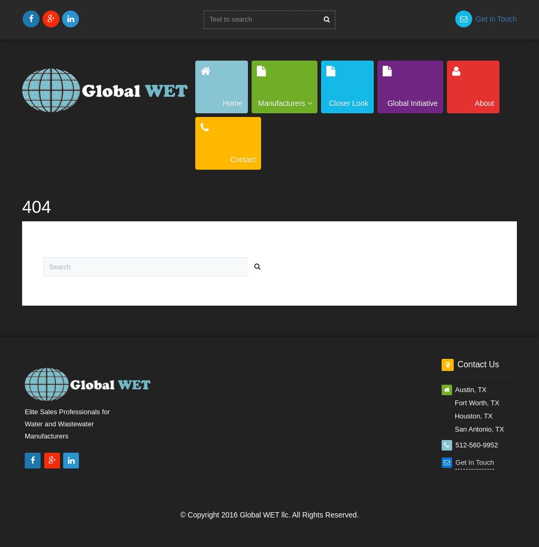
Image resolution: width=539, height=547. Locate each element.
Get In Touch (474, 462)
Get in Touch (496, 19)
